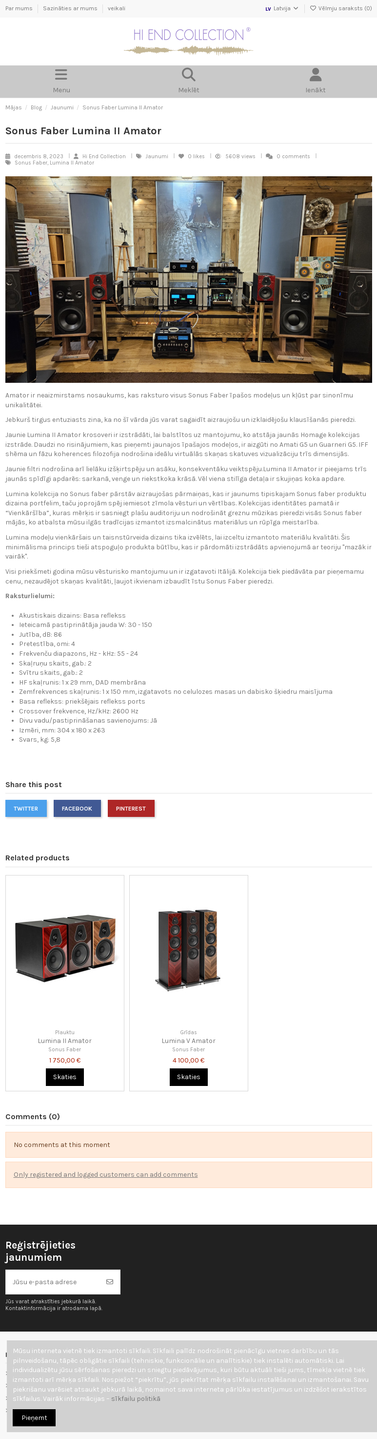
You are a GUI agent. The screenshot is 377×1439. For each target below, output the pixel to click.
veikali (116, 8)
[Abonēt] (109, 1282)
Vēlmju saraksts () (341, 8)
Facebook (77, 808)
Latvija (281, 8)
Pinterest (131, 808)
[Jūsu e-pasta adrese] (53, 1282)
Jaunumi (157, 156)
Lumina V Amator (188, 1041)
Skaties (65, 1077)
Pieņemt (34, 1418)
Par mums (19, 8)
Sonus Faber (64, 1049)
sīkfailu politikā (135, 1399)
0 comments (293, 156)
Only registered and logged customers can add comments (106, 1174)
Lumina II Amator (65, 1041)
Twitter (26, 808)
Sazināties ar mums (71, 8)
